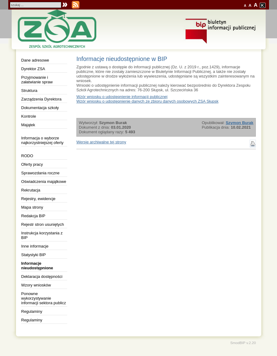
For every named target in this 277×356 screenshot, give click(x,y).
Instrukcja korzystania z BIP (42, 235)
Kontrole (28, 116)
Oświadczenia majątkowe (43, 181)
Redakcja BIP (33, 216)
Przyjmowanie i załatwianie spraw (37, 79)
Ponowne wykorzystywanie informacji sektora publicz (43, 298)
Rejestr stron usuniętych (42, 224)
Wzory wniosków (36, 285)
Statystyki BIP (33, 254)
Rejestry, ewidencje (38, 198)
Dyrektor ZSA (33, 68)
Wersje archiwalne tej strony (101, 142)
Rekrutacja (30, 190)
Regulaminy (31, 311)
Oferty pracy (32, 164)
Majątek (28, 125)
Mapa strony (32, 207)
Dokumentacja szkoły (40, 107)
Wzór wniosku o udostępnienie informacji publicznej (121, 96)
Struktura (29, 90)
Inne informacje (34, 246)
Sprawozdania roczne (40, 173)
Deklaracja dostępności (41, 276)
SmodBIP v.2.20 (243, 343)
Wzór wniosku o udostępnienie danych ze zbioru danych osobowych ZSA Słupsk (147, 101)
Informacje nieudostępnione (37, 265)
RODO (27, 155)
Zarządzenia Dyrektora (41, 99)
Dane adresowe (35, 60)
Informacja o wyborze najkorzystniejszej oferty (42, 140)
